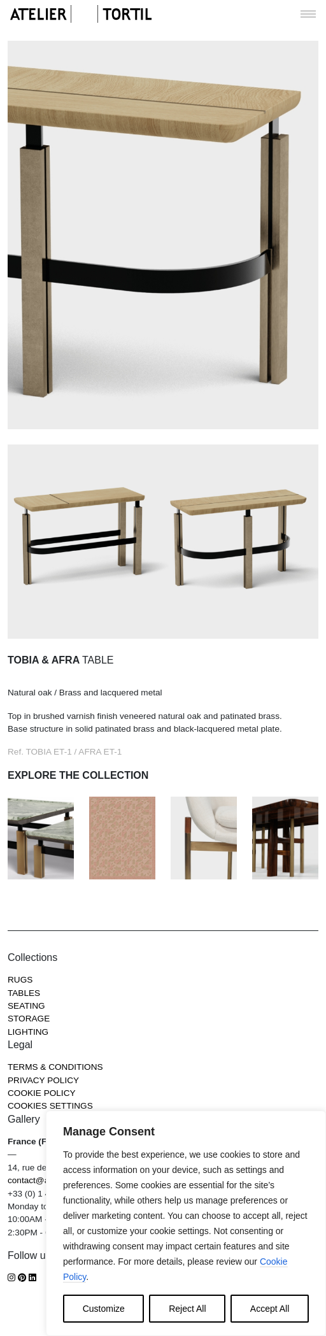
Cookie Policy (42, 1093)
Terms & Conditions (55, 1067)
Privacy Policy (43, 1080)
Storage (29, 1018)
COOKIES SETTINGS (50, 1106)
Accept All (269, 1309)
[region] (186, 1223)
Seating (26, 1006)
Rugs (20, 979)
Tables (24, 993)
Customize (104, 1309)
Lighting (28, 1032)
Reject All (187, 1309)
